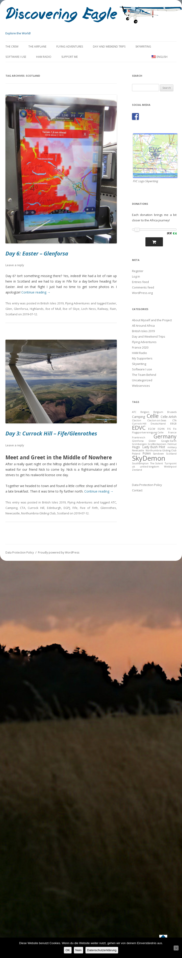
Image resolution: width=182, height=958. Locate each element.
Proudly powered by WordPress (58, 552)
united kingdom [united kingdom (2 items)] (149, 466)
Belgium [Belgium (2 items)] (158, 412)
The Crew (11, 46)
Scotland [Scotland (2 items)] (171, 453)
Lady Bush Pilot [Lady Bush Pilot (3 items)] (153, 447)
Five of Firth (89, 508)
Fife (74, 508)
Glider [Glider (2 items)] (152, 440)
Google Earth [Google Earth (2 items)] (169, 440)
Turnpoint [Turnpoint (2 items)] (171, 463)
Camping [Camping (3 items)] (138, 417)
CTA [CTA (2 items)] (174, 420)
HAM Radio (43, 57)
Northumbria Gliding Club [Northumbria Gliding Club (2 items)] (161, 450)
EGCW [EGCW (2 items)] (151, 428)
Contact (137, 490)
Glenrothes (108, 508)
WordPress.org (142, 293)
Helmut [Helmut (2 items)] (172, 444)
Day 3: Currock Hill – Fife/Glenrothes (51, 433)
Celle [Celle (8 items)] (153, 416)
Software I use (15, 57)
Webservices (141, 386)
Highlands (37, 309)
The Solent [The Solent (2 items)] (156, 463)
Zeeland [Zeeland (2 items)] (137, 469)
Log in (136, 276)
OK (67, 950)
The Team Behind (144, 375)
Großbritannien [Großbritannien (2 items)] (157, 444)
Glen (8, 309)
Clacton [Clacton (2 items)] (136, 420)
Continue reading (35, 292)
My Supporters (142, 358)
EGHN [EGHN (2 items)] (161, 428)
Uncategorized (142, 380)
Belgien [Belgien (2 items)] (144, 412)
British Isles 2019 (51, 303)
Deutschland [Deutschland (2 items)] (158, 423)
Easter (111, 303)
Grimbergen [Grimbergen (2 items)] (139, 444)
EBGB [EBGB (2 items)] (173, 423)
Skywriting (143, 46)
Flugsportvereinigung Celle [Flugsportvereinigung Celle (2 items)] (148, 432)
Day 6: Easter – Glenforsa (36, 253)
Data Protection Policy (147, 485)
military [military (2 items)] (172, 447)
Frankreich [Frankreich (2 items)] (138, 437)
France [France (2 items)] (172, 432)
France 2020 (140, 347)
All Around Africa (143, 326)
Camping (11, 508)
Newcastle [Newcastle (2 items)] (138, 450)
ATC (113, 502)
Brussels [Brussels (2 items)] (172, 412)
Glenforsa (21, 309)
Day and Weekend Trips (109, 46)
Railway (102, 309)
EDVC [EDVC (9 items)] (139, 427)
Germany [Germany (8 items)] (165, 436)
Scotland (11, 314)
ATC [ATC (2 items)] (134, 412)
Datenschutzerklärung (102, 950)
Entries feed (140, 282)
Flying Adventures (69, 46)
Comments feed (143, 287)
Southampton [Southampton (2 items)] (140, 463)
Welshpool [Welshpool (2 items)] (170, 466)
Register (137, 271)
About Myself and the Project (152, 320)
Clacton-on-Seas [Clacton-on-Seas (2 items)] (156, 420)
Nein (78, 950)
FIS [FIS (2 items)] (169, 428)
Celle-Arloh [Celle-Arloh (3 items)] (169, 417)
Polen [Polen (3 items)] (146, 453)
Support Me (69, 57)
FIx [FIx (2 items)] (175, 428)
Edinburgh (54, 508)
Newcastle (12, 513)
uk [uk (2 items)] (133, 466)
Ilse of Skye (71, 309)
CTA (22, 508)
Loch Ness (88, 309)
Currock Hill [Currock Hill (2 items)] (139, 423)
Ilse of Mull (53, 309)
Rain (113, 309)
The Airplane (37, 46)
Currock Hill (36, 508)
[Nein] (176, 947)
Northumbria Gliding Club (38, 513)
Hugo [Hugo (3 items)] (136, 447)
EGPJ (67, 508)
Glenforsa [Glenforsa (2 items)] (138, 440)
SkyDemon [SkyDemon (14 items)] (148, 458)
